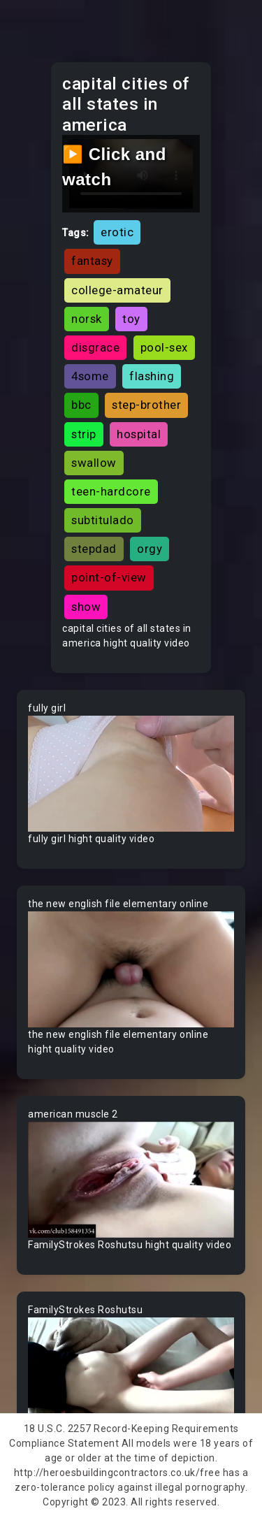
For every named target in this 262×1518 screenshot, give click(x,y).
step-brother (146, 405)
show (86, 607)
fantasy (92, 261)
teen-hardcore (111, 491)
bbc (81, 405)
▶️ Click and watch (114, 167)
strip (83, 434)
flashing (151, 376)
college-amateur (117, 290)
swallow (94, 463)
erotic (117, 232)
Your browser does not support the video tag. (131, 774)
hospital (139, 434)
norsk (86, 319)
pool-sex (164, 347)
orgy (149, 549)
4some (90, 376)
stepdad (94, 549)
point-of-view (109, 577)
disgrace (95, 347)
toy (131, 319)
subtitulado (102, 520)
